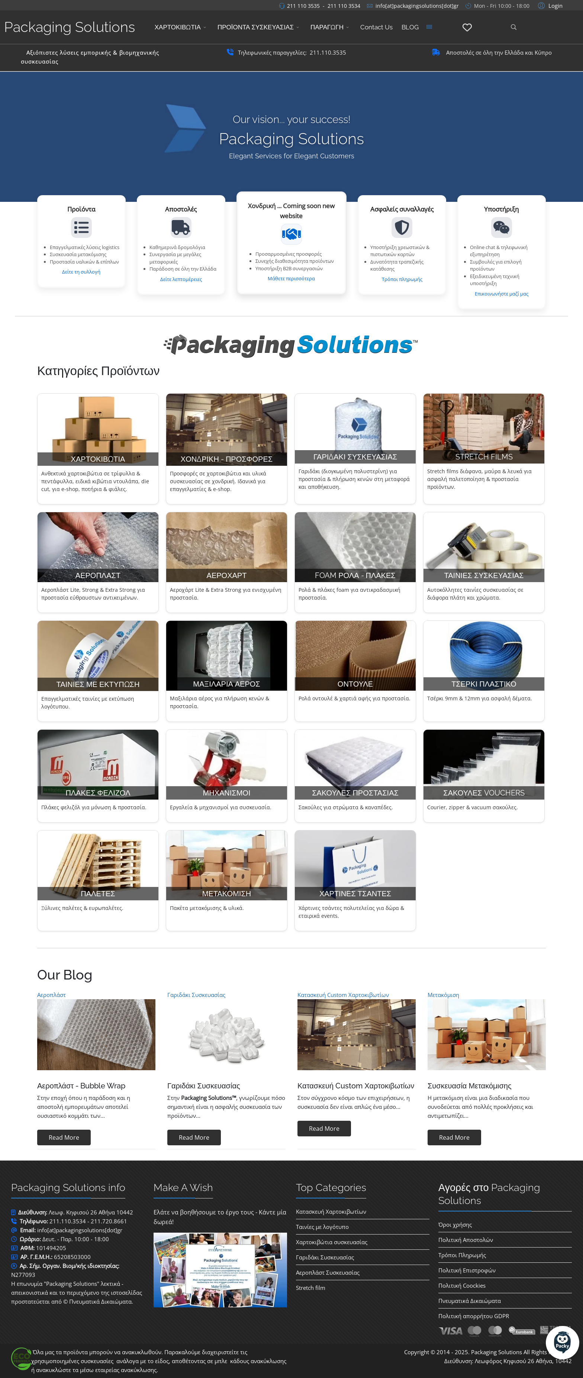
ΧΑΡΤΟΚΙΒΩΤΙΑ (178, 27)
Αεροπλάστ (51, 994)
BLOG (410, 27)
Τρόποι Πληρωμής (462, 1255)
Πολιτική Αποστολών (465, 1239)
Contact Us (376, 27)
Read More (64, 1137)
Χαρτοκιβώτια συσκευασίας (331, 1242)
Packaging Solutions (69, 27)
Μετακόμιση (443, 994)
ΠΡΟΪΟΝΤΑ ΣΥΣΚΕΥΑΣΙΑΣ (256, 27)
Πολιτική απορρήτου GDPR (473, 1316)
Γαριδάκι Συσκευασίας (196, 994)
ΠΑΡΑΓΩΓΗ (327, 27)
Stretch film (310, 1287)
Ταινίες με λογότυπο (322, 1226)
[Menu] (429, 27)
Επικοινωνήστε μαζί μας (501, 293)
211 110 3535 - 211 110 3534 (323, 6)
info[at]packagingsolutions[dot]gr (417, 6)
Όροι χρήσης (455, 1224)
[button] (549, 5)
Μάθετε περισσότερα (291, 278)
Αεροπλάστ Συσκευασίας (328, 1272)
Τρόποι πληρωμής (402, 279)
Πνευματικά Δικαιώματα (469, 1300)
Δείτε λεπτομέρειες (181, 279)
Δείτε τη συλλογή (81, 271)
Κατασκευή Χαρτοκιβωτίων (331, 1211)
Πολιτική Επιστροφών (467, 1270)
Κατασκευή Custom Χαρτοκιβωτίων (343, 994)
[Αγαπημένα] (467, 27)
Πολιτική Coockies (462, 1285)
